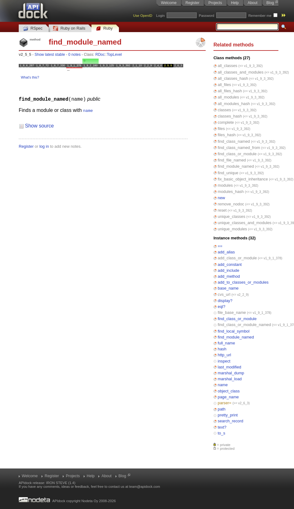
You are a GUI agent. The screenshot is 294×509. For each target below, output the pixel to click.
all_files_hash (230, 91)
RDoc (100, 54)
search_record (230, 421)
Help (235, 3)
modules (225, 185)
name (223, 384)
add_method (229, 276)
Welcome (169, 3)
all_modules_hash (234, 103)
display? (225, 300)
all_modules (228, 97)
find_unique (228, 172)
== (220, 246)
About (252, 3)
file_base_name (232, 312)
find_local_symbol (234, 331)
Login (160, 15)
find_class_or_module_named (244, 324)
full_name (226, 343)
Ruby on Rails (69, 28)
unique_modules (232, 229)
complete (226, 122)
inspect (224, 361)
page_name (228, 397)
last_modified (229, 367)
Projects (215, 3)
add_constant (230, 264)
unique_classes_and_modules (245, 222)
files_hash (227, 134)
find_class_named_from (239, 147)
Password (206, 15)
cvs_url (224, 294)
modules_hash (231, 191)
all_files (224, 84)
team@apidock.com (144, 486)
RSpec (32, 28)
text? (222, 427)
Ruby (104, 28)
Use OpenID (142, 15)
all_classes (228, 65)
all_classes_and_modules (241, 72)
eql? (221, 306)
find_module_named (236, 166)
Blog (270, 3)
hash (222, 349)
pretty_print (228, 415)
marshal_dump (231, 373)
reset (222, 210)
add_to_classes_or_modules (243, 282)
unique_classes (231, 216)
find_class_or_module (237, 153)
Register (192, 3)
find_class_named (234, 141)
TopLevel (114, 54)
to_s (221, 433)
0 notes (74, 54)
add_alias (226, 252)
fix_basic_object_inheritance (243, 179)
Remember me (260, 15)
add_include (228, 270)
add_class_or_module (237, 258)
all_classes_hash (233, 78)
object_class (229, 391)
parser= (225, 403)
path (222, 409)
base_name (228, 288)
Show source (39, 125)
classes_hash (230, 116)
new (221, 197)
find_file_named (232, 160)
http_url (224, 355)
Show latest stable (50, 54)
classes (224, 110)
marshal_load (230, 379)
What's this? (30, 77)
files (221, 128)
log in (44, 146)
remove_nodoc (231, 204)
